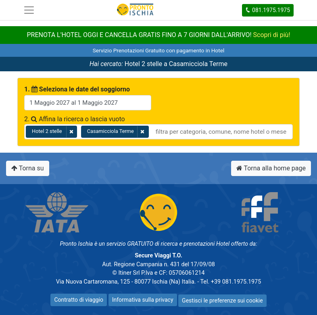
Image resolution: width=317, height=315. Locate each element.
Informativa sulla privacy (142, 299)
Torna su (27, 168)
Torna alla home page (271, 168)
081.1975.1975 (267, 9)
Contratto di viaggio (78, 299)
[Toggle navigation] (29, 10)
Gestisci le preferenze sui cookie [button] (222, 300)
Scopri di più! (271, 35)
